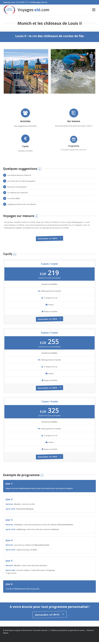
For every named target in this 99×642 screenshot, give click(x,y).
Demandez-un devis (49, 238)
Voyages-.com (26, 10)
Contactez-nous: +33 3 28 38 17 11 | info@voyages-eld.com (25, 2)
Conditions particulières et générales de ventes (67, 630)
